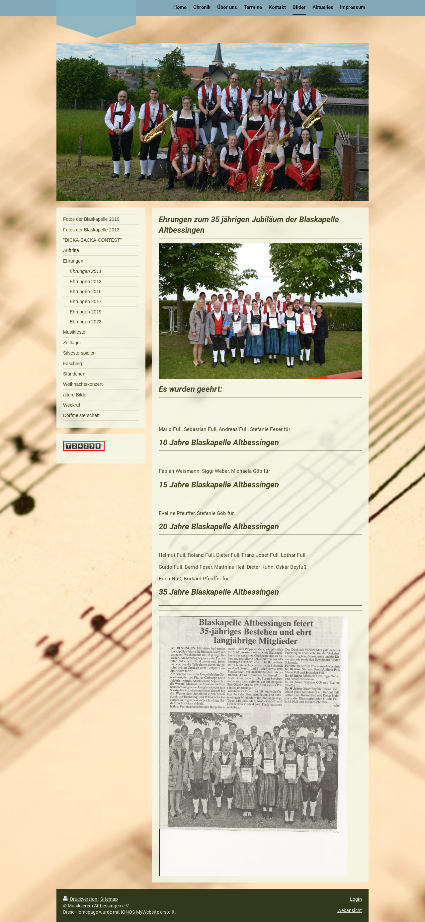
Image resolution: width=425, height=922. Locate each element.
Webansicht (349, 910)
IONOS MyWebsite (140, 912)
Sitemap (109, 899)
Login (356, 899)
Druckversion (80, 899)
